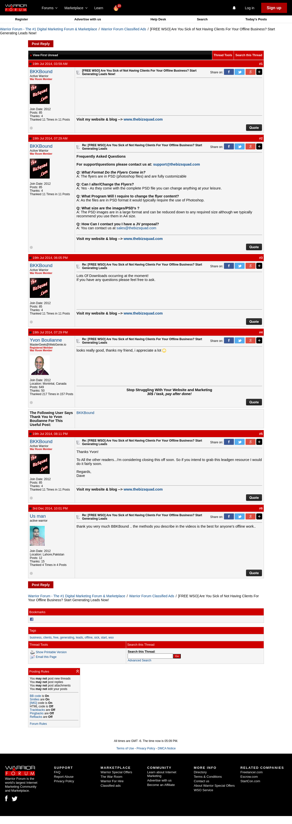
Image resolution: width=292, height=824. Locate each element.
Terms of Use (125, 748)
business (35, 637)
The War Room (111, 776)
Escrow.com (249, 776)
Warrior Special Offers (116, 772)
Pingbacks (36, 713)
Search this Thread (248, 55)
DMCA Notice (167, 748)
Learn (100, 8)
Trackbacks (37, 710)
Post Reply (41, 44)
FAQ (57, 772)
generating (67, 637)
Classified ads (111, 785)
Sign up (274, 8)
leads (79, 637)
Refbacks (36, 717)
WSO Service (203, 790)
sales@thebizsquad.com (136, 228)
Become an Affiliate (161, 785)
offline (89, 637)
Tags (32, 630)
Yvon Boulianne (46, 340)
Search (202, 19)
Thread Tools (223, 55)
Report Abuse (63, 776)
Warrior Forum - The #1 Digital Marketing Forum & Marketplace (48, 29)
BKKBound (41, 71)
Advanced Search (139, 660)
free (56, 637)
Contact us (201, 781)
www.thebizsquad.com (143, 119)
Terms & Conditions (208, 776)
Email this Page (46, 656)
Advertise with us (87, 19)
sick (96, 637)
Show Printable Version (51, 652)
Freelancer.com (251, 772)
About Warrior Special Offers (214, 785)
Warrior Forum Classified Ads (123, 29)
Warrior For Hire (112, 781)
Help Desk (158, 19)
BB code (35, 696)
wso (111, 637)
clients (47, 637)
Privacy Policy (146, 748)
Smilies (34, 699)
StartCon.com (250, 781)
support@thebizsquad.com (176, 164)
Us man (38, 516)
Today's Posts (256, 19)
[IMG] (33, 703)
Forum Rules (38, 724)
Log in (249, 8)
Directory (200, 772)
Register (21, 19)
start (104, 637)
